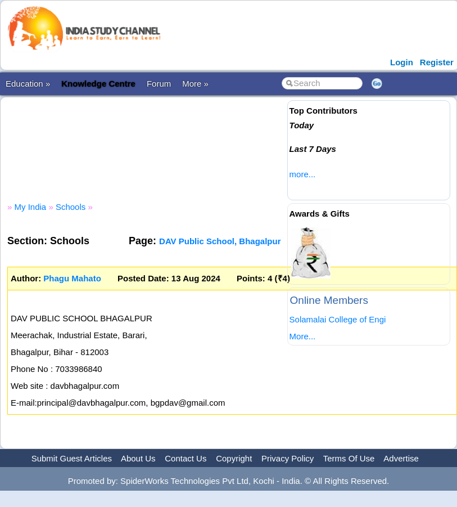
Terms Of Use (349, 458)
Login (401, 62)
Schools (70, 207)
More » (195, 83)
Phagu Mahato (72, 278)
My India (31, 207)
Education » (28, 83)
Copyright (234, 458)
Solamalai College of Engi (337, 319)
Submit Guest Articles (71, 458)
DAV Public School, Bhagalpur (219, 241)
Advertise (401, 458)
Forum (159, 83)
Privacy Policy (287, 458)
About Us (138, 458)
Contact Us (185, 458)
